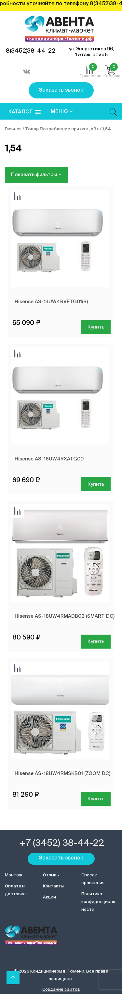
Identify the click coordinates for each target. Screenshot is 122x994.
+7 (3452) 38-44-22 (62, 843)
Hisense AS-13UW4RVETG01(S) (51, 301)
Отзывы (51, 875)
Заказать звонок (61, 90)
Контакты (53, 886)
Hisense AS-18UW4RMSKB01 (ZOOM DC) (62, 773)
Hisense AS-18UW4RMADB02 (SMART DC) (65, 616)
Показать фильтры (36, 174)
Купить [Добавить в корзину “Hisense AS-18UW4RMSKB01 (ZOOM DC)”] (96, 798)
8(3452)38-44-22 (30, 51)
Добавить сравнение (17, 196)
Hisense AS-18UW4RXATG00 (49, 459)
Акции (49, 897)
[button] (24, 112)
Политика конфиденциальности (98, 902)
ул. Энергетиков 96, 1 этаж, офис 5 (91, 52)
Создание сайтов (61, 990)
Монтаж (13, 875)
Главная (13, 129)
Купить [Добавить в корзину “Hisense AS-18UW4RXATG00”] (96, 484)
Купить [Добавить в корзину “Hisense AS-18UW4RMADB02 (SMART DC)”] (96, 641)
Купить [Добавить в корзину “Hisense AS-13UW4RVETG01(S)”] (96, 327)
